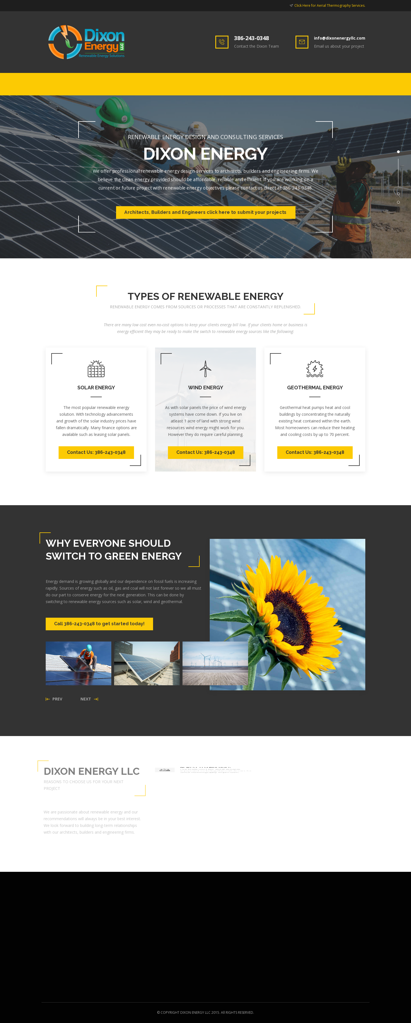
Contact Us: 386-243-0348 (96, 452)
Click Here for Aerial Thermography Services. (329, 5)
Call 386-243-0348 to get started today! (99, 623)
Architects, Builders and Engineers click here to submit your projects (205, 212)
